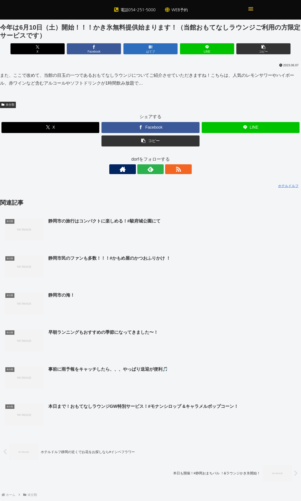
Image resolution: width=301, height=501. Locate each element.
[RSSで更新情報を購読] (162, 169)
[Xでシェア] (49, 48)
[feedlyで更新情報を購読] (150, 169)
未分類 (7, 104)
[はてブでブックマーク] (150, 48)
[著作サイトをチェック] (139, 169)
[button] (251, 9)
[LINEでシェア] (201, 48)
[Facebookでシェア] (100, 48)
